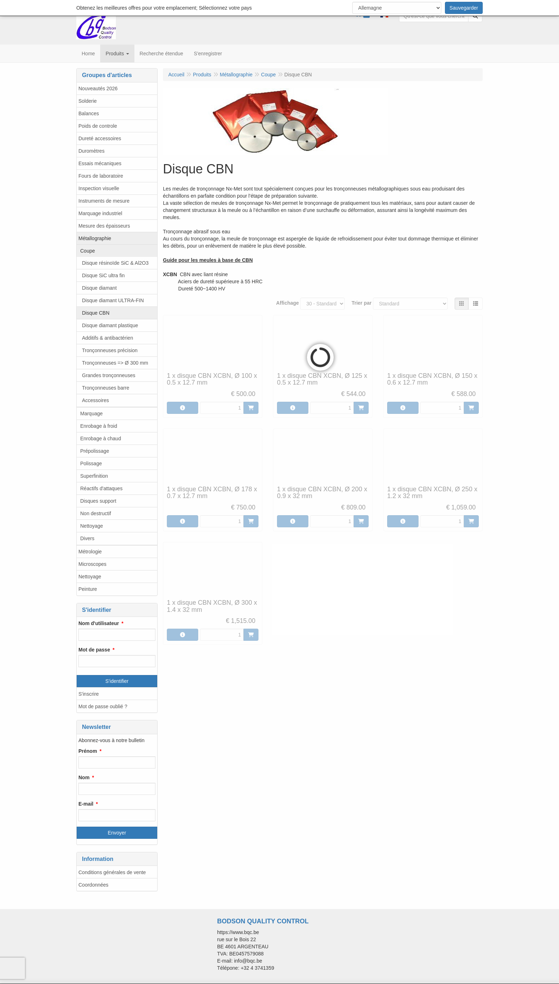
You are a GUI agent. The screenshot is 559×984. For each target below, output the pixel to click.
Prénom (87, 751)
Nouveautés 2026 (98, 88)
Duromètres (91, 151)
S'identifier (117, 681)
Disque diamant (99, 288)
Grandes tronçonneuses (108, 375)
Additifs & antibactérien (107, 338)
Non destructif (95, 513)
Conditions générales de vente (112, 872)
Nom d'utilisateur (98, 623)
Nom (83, 777)
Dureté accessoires (99, 138)
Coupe (87, 251)
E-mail (85, 804)
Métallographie (94, 238)
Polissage (91, 463)
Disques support (98, 501)
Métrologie (90, 551)
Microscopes (92, 564)
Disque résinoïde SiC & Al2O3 (115, 263)
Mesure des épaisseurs (104, 226)
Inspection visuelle (98, 188)
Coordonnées (93, 885)
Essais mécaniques (100, 163)
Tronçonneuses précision (110, 350)
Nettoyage (91, 526)
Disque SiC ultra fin (103, 275)
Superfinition (94, 476)
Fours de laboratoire (100, 176)
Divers (87, 538)
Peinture (87, 589)
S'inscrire (88, 694)
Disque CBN (95, 313)
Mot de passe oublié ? (102, 706)
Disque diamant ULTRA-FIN (113, 300)
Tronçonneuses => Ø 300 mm (115, 363)
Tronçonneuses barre (105, 388)
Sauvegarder (464, 8)
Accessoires (95, 400)
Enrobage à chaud (100, 438)
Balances (88, 113)
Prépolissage (94, 451)
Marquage (91, 413)
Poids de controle (97, 126)
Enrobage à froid (98, 426)
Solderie (87, 101)
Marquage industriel (100, 213)
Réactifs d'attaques (101, 488)
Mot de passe (94, 650)
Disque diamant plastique (110, 325)
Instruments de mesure (103, 201)
